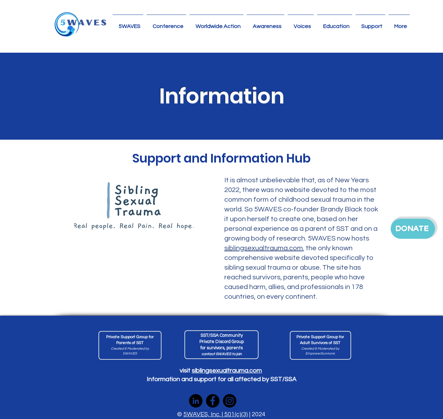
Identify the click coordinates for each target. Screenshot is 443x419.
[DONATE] (413, 229)
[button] (216, 23)
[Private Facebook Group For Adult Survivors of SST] (130, 345)
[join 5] (221, 344)
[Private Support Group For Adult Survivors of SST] (320, 345)
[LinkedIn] (195, 401)
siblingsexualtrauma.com (263, 248)
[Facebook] (212, 401)
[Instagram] (229, 401)
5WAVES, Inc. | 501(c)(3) (215, 414)
